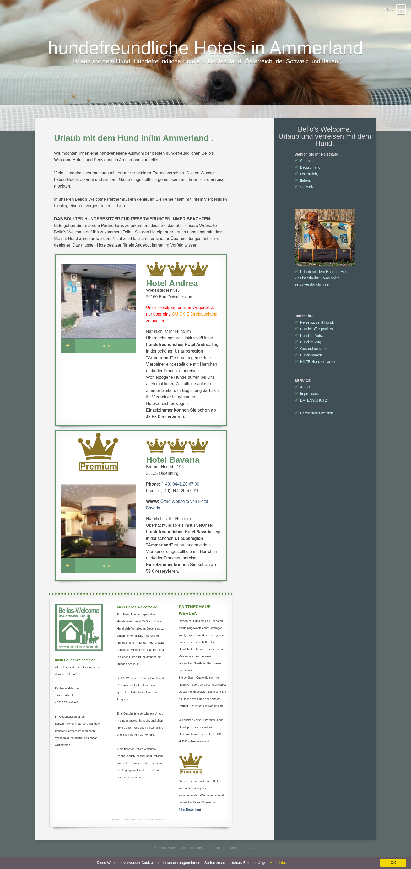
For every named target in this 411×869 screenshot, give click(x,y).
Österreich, (306, 174)
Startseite (305, 161)
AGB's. (303, 387)
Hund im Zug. (308, 342)
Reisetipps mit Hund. (314, 322)
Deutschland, (308, 167)
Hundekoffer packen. (314, 329)
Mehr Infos (278, 863)
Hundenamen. (309, 355)
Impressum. (307, 394)
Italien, (303, 180)
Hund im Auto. (309, 335)
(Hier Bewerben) (190, 809)
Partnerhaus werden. (314, 413)
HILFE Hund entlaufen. (316, 362)
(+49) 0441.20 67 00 (180, 484)
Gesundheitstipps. (312, 348)
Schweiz (304, 187)
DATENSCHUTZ (311, 400)
